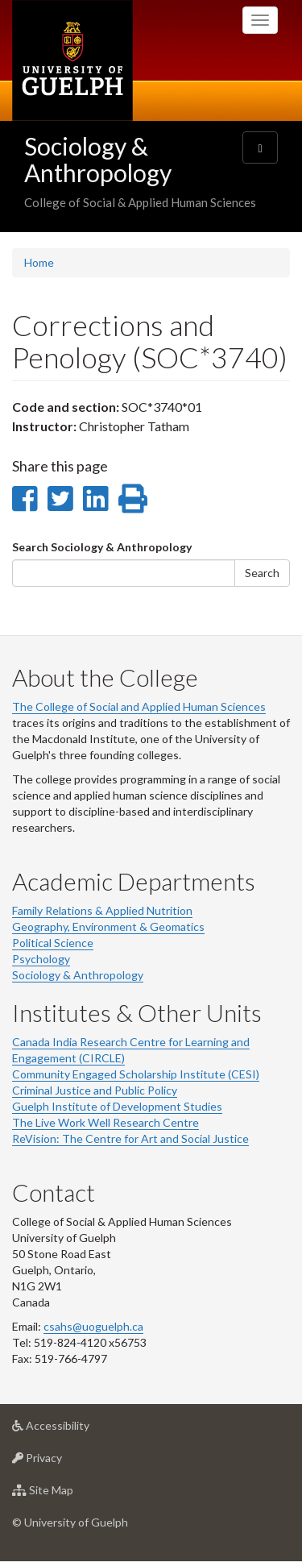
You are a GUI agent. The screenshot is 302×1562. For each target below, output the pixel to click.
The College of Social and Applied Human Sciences (139, 706)
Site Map (68, 1493)
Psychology (41, 959)
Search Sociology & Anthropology (102, 547)
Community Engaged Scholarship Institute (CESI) (135, 1074)
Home (39, 262)
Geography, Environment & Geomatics (108, 926)
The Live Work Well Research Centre (105, 1122)
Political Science (52, 942)
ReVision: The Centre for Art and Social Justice (130, 1138)
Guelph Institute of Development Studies (117, 1106)
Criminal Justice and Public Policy (94, 1090)
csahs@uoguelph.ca (93, 1326)
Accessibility (76, 1429)
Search (262, 573)
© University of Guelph (70, 1522)
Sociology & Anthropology (98, 159)
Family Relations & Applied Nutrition (102, 910)
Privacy (62, 1461)
